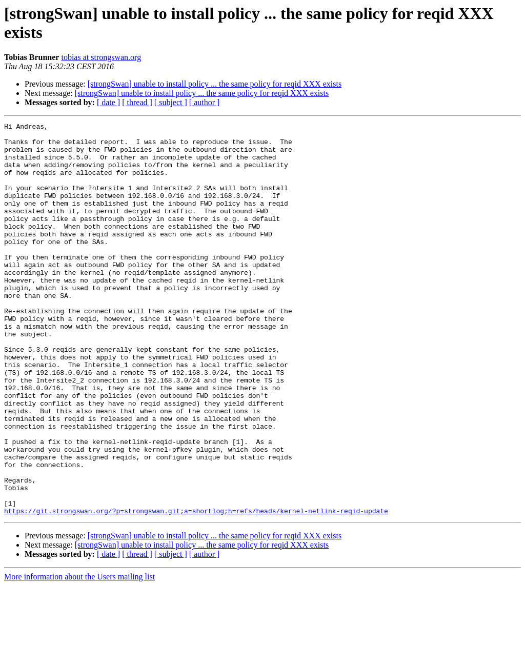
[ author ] (204, 102)
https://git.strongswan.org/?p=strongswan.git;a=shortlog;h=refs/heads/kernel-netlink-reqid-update (196, 589)
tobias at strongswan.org (101, 57)
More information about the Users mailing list (79, 655)
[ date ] (108, 102)
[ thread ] (137, 102)
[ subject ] (170, 102)
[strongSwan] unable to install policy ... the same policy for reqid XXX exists (214, 83)
